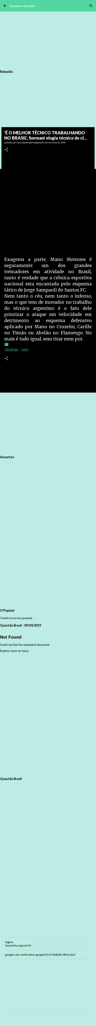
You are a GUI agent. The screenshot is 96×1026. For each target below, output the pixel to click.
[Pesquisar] (91, 5)
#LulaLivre (12, 350)
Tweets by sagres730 (18, 945)
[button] (6, 149)
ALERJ (25, 350)
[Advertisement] (48, 423)
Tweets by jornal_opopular (16, 618)
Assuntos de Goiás (22, 6)
